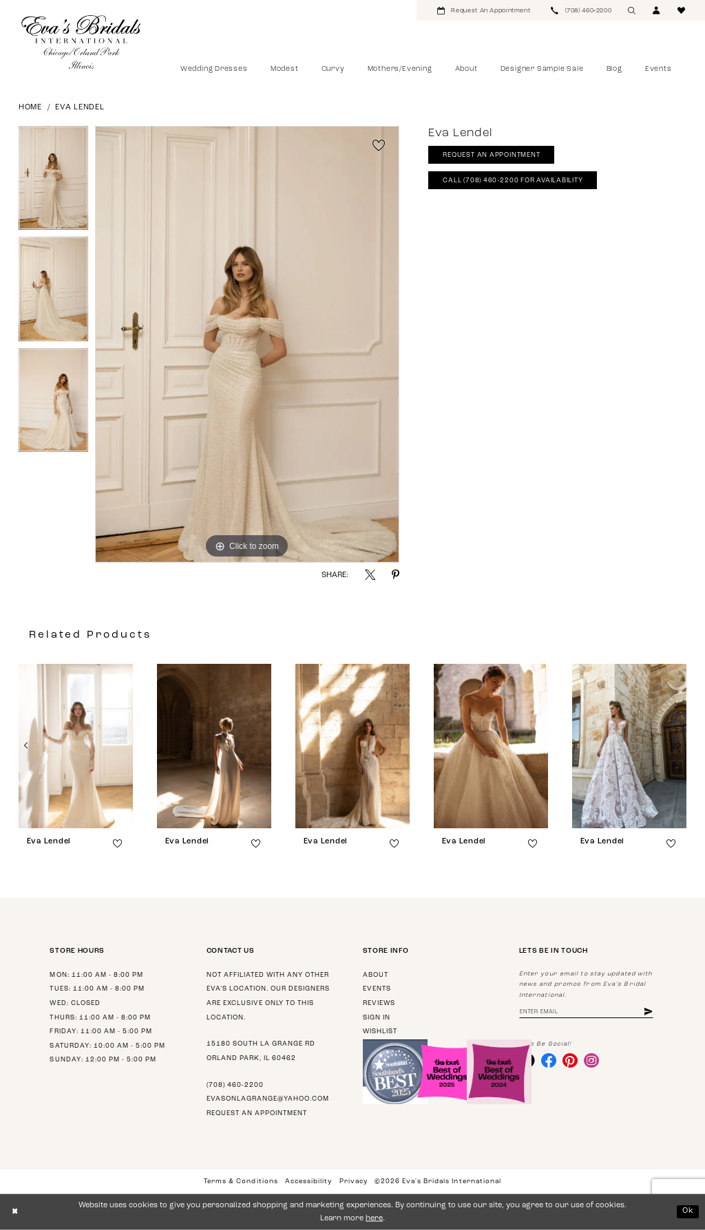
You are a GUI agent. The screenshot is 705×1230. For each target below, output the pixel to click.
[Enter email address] (587, 1012)
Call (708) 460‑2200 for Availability (514, 181)
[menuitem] (483, 10)
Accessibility (308, 1181)
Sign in (376, 1018)
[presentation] (76, 746)
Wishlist (380, 1031)
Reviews (379, 1003)
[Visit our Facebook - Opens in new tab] (548, 1061)
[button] (656, 10)
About (375, 975)
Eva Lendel (79, 107)
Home (30, 107)
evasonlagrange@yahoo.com (268, 1099)
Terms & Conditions (240, 1181)
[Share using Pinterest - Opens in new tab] (395, 575)
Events (377, 989)
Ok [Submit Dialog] (688, 1211)
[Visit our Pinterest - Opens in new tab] (570, 1061)
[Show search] (632, 10)
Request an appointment (257, 1113)
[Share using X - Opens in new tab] (370, 575)
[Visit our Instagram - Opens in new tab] (592, 1061)
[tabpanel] (53, 181)
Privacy (353, 1181)
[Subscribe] (649, 1012)
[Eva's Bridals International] (82, 42)
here (374, 1218)
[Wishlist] (681, 10)
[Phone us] (581, 10)
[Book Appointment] (483, 10)
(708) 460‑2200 (235, 1085)
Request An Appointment (491, 156)
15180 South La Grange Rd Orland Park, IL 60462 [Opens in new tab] (261, 1051)
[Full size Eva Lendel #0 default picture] (247, 345)
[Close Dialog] (14, 1212)
